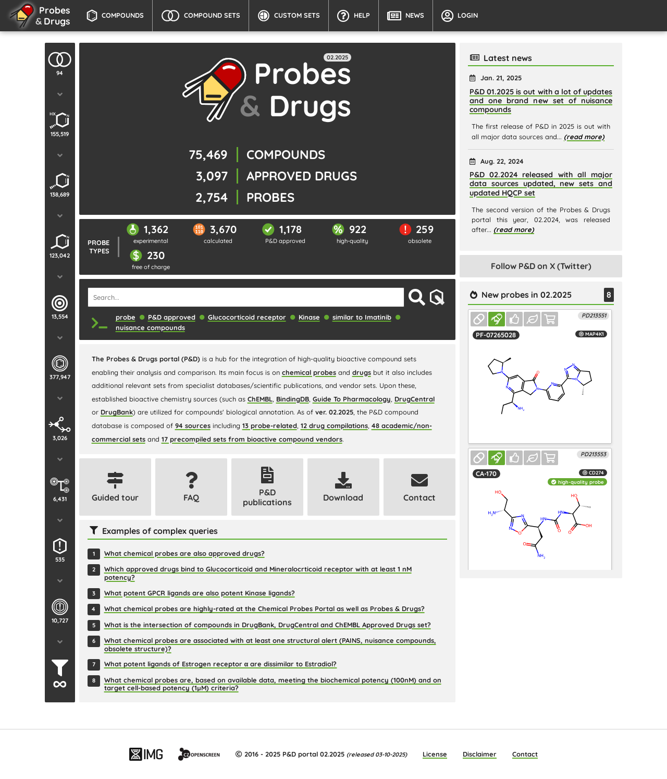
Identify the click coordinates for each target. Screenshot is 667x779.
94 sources (193, 425)
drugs (361, 372)
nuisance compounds (150, 327)
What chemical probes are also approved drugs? (184, 553)
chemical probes (309, 372)
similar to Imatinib (361, 317)
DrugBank (117, 412)
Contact (525, 754)
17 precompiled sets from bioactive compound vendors (252, 439)
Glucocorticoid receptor (247, 317)
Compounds (115, 15)
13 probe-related (269, 425)
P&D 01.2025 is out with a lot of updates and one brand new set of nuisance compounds (541, 101)
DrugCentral (414, 399)
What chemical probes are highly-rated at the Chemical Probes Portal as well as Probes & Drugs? (264, 609)
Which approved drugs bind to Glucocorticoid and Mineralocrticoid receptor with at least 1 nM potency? (258, 573)
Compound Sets (200, 15)
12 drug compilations (334, 425)
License (435, 754)
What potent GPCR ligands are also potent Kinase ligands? (199, 593)
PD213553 (593, 454)
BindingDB (292, 399)
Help (353, 15)
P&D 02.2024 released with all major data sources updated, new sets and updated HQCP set (541, 184)
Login (459, 15)
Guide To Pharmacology (352, 399)
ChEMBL (260, 399)
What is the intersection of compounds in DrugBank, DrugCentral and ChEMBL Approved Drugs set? (267, 625)
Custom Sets (288, 15)
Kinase (309, 317)
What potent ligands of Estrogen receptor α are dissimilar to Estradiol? (220, 664)
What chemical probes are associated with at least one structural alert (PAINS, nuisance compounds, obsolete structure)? (270, 644)
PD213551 (594, 315)
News (405, 15)
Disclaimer (480, 754)
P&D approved (171, 317)
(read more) (584, 136)
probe (125, 317)
